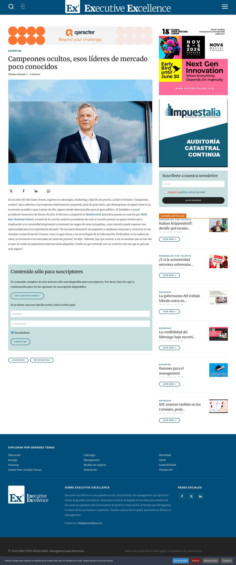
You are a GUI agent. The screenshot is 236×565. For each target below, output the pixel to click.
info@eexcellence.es (90, 523)
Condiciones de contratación (185, 551)
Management (91, 460)
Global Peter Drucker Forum (25, 469)
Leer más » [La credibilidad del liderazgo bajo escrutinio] (169, 348)
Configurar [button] (226, 561)
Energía (12, 460)
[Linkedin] (200, 496)
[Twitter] (191, 496)
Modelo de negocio (95, 464)
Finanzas (13, 464)
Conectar (20, 342)
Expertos (14, 50)
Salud (162, 460)
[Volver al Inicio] (118, 6)
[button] (11, 6)
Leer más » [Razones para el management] (169, 384)
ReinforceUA (42, 360)
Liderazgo (18, 360)
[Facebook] (182, 496)
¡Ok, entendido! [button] (180, 561)
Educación (14, 455)
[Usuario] (80, 314)
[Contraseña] (80, 323)
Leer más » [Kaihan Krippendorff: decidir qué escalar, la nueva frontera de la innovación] (169, 239)
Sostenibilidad (167, 464)
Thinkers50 (166, 469)
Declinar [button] (195, 561)
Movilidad (165, 455)
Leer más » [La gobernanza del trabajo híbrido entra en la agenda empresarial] (169, 311)
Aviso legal (159, 551)
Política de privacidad (137, 551)
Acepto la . (185, 192)
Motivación (90, 469)
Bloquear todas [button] (210, 561)
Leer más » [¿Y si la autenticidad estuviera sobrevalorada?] (169, 275)
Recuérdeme (20, 332)
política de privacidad (192, 192)
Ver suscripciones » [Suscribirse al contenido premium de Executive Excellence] (27, 296)
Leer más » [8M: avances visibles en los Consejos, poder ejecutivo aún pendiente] (169, 420)
